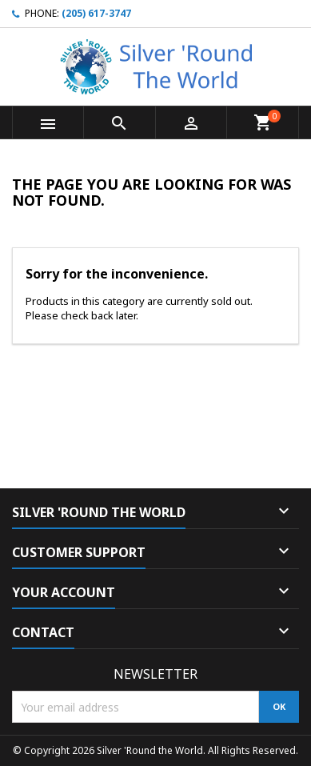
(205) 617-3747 (96, 13)
